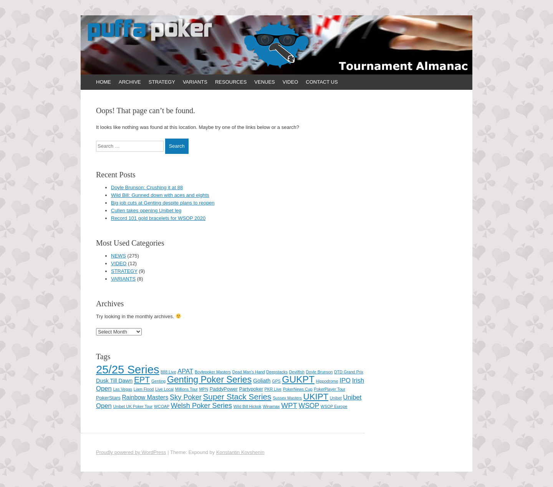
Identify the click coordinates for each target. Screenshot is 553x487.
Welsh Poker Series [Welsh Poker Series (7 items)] (201, 405)
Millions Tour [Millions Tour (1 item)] (186, 389)
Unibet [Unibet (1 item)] (336, 398)
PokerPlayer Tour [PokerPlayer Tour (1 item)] (329, 389)
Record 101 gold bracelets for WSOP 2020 (158, 218)
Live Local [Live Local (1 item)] (164, 389)
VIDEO (290, 82)
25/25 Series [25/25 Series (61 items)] (127, 369)
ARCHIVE (130, 82)
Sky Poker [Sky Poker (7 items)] (186, 397)
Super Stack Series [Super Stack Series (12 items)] (237, 396)
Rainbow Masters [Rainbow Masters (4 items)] (145, 397)
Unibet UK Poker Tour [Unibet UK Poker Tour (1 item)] (132, 406)
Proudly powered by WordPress (131, 452)
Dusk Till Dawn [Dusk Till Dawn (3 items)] (114, 381)
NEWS (118, 256)
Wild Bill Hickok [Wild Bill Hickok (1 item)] (247, 406)
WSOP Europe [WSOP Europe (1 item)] (334, 406)
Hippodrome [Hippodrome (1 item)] (327, 381)
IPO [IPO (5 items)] (345, 380)
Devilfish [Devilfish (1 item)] (297, 372)
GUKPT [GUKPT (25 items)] (298, 379)
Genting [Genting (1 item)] (158, 381)
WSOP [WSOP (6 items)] (309, 405)
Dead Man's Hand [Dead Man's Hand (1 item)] (248, 372)
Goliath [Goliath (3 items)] (262, 381)
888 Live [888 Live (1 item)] (168, 372)
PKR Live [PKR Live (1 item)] (273, 389)
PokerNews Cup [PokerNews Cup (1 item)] (298, 389)
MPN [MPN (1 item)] (203, 389)
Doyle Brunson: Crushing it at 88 (147, 187)
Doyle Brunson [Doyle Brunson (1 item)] (319, 372)
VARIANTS (195, 82)
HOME (103, 82)
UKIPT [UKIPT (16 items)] (316, 396)
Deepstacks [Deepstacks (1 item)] (277, 372)
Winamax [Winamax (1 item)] (271, 406)
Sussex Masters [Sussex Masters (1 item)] (287, 398)
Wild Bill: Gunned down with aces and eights (160, 195)
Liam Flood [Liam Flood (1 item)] (144, 389)
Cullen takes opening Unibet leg (146, 210)
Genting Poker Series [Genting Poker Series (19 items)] (209, 380)
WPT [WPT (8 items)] (289, 405)
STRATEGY (162, 82)
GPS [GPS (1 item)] (276, 381)
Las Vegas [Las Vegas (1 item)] (122, 389)
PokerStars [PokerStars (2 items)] (108, 398)
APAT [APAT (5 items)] (185, 371)
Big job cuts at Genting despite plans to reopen (163, 203)
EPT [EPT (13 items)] (142, 380)
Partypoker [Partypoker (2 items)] (251, 389)
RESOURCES (231, 82)
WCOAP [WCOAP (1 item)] (161, 406)
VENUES (264, 82)
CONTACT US (322, 82)
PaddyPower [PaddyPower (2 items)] (224, 389)
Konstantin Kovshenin (240, 452)
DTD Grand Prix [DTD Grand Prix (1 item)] (348, 372)
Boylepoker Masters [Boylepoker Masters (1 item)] (213, 372)
